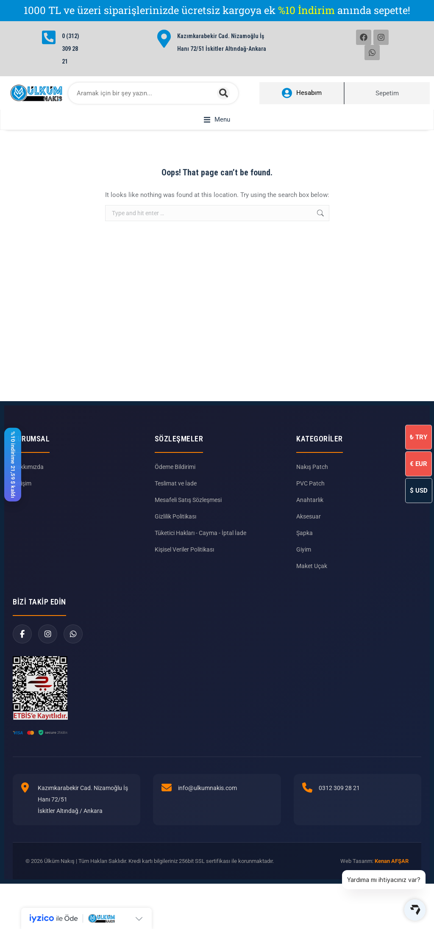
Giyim (303, 549)
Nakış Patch (312, 466)
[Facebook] (22, 633)
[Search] (223, 93)
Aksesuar (308, 516)
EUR (418, 463)
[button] (217, 119)
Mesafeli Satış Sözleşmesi (188, 499)
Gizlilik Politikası (175, 516)
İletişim (22, 483)
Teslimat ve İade (176, 483)
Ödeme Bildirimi (175, 466)
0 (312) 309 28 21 (70, 49)
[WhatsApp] (73, 633)
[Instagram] (47, 633)
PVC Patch (310, 483)
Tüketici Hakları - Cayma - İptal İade (200, 533)
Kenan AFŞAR (392, 861)
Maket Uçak (311, 566)
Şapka (304, 533)
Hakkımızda (28, 466)
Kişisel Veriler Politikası (184, 549)
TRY (418, 437)
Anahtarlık (309, 499)
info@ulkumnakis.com (207, 788)
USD (419, 490)
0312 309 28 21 (339, 788)
